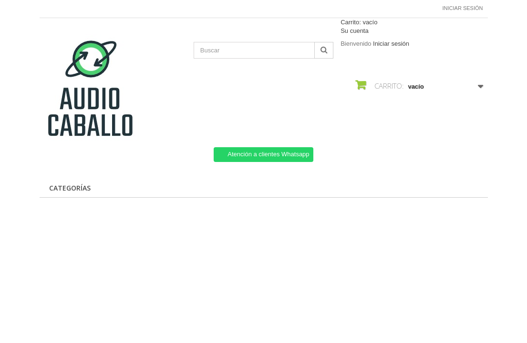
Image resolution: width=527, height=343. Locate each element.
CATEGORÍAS (70, 187)
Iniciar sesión (463, 8)
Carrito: (359, 22)
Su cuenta (355, 30)
